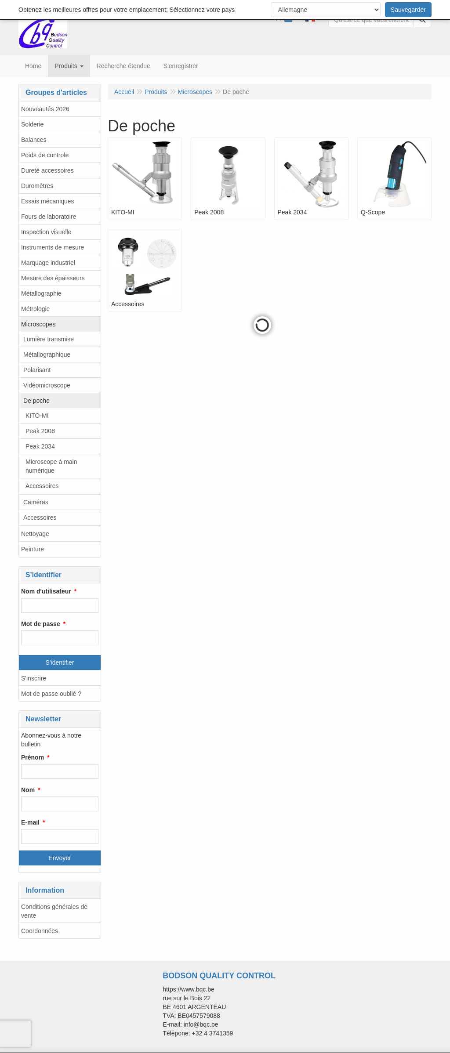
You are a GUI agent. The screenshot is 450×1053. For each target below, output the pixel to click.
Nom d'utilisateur (46, 591)
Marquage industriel (48, 262)
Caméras (35, 502)
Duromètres (37, 185)
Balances (34, 139)
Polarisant (37, 369)
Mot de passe (40, 623)
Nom (28, 789)
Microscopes (38, 324)
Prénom (32, 757)
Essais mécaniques (47, 201)
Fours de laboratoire (48, 216)
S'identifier (60, 662)
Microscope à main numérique (51, 466)
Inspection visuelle (46, 231)
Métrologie (35, 308)
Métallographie (41, 293)
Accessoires (41, 485)
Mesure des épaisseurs (53, 278)
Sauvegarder (408, 9)
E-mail (30, 822)
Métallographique (46, 354)
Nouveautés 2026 (45, 108)
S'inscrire (33, 678)
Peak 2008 (40, 430)
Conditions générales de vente (54, 911)
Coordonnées (39, 930)
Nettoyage (35, 533)
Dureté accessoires (47, 170)
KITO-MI (37, 415)
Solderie (32, 124)
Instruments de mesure (52, 247)
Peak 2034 (40, 446)
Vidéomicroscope (46, 385)
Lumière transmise (48, 339)
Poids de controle (45, 155)
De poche (36, 400)
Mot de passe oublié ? (51, 693)
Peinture (32, 549)
